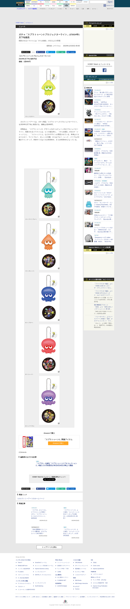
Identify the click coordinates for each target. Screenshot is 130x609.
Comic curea (96, 565)
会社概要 (82, 596)
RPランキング (91, 79)
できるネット (21, 586)
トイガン (59, 8)
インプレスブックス (40, 583)
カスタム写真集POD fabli (100, 583)
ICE (92, 560)
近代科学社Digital (62, 586)
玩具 (77, 8)
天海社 (95, 562)
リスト (33, 52)
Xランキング (93, 77)
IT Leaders (21, 571)
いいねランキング (107, 79)
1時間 (87, 26)
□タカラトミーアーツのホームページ (30, 498)
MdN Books (78, 580)
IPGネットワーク (95, 577)
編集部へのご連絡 (58, 596)
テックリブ (76, 586)
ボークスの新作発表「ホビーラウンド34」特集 (101, 280)
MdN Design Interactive (81, 583)
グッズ (71, 8)
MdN (74, 578)
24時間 (95, 26)
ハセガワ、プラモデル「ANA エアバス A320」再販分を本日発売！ (103, 185)
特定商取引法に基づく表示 (107, 596)
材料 (88, 8)
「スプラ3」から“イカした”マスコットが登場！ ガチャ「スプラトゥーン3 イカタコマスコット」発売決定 (39, 514)
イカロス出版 (76, 560)
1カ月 (110, 26)
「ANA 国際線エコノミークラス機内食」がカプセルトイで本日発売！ (39, 531)
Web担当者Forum (22, 565)
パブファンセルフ (98, 574)
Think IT (20, 562)
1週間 (102, 26)
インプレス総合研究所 (24, 568)
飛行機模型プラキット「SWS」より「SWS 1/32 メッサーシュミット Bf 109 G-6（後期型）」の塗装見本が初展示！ (103, 309)
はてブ (52, 52)
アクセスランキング (95, 23)
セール (94, 8)
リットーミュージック (63, 562)
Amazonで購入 (58, 443)
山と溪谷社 (58, 574)
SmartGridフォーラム (41, 562)
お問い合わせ (36, 596)
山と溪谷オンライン (62, 577)
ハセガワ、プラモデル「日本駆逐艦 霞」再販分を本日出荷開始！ (103, 153)
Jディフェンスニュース (81, 565)
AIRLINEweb (78, 562)
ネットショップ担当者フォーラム (44, 565)
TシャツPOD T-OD (63, 568)
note (62, 52)
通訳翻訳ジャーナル (80, 568)
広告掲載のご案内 (46, 596)
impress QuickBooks (98, 568)
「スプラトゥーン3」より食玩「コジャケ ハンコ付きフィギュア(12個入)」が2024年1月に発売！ (71, 514)
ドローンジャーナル (23, 574)
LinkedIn (72, 52)
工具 (83, 8)
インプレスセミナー (40, 571)
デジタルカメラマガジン (24, 583)
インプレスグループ (92, 596)
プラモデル (43, 8)
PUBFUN (93, 571)
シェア (42, 52)
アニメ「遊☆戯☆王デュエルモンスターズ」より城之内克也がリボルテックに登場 (103, 94)
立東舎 (59, 571)
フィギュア (51, 8)
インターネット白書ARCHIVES (26, 589)
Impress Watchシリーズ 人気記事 (99, 247)
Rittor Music (58, 560)
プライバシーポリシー (72, 596)
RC (66, 8)
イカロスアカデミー (80, 574)
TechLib (77, 589)
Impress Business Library (42, 568)
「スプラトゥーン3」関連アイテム (58, 439)
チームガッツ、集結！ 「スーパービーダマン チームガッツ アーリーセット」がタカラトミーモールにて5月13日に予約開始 (103, 165)
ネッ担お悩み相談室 (23, 578)
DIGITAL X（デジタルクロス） (43, 574)
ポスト (27, 52)
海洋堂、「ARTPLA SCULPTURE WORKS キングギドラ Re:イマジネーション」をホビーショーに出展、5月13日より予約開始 (103, 106)
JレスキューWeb (79, 571)
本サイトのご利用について (23, 596)
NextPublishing (39, 586)
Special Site (93, 55)
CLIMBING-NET (61, 580)
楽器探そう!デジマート (63, 565)
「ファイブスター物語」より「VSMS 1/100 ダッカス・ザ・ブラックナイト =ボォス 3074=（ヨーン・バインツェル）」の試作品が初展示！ (103, 288)
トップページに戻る (49, 547)
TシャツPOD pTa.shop (99, 580)
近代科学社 (58, 583)
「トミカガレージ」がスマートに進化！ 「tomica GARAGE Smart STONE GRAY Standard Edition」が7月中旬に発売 (103, 126)
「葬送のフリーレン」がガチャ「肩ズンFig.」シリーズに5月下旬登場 (103, 143)
